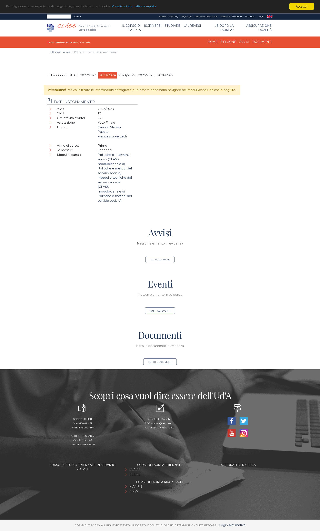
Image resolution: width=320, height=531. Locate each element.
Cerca (77, 16)
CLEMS (135, 474)
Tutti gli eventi (160, 310)
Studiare (172, 26)
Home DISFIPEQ (168, 16)
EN (269, 16)
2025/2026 (146, 75)
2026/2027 (165, 75)
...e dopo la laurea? (224, 28)
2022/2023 (88, 75)
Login (261, 16)
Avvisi (244, 42)
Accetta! (302, 6)
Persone (228, 42)
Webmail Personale (206, 16)
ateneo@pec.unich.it (163, 423)
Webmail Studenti (231, 16)
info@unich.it (164, 418)
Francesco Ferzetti (112, 136)
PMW (133, 491)
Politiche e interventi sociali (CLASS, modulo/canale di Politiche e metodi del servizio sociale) (115, 164)
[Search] (59, 16)
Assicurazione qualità (259, 28)
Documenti (262, 42)
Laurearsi (192, 26)
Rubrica (249, 16)
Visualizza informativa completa (134, 6)
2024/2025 (127, 75)
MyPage (186, 16)
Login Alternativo (232, 525)
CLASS (134, 469)
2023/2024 (107, 75)
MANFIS (135, 486)
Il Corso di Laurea (131, 28)
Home (213, 42)
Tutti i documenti (160, 361)
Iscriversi (152, 26)
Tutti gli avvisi (160, 259)
